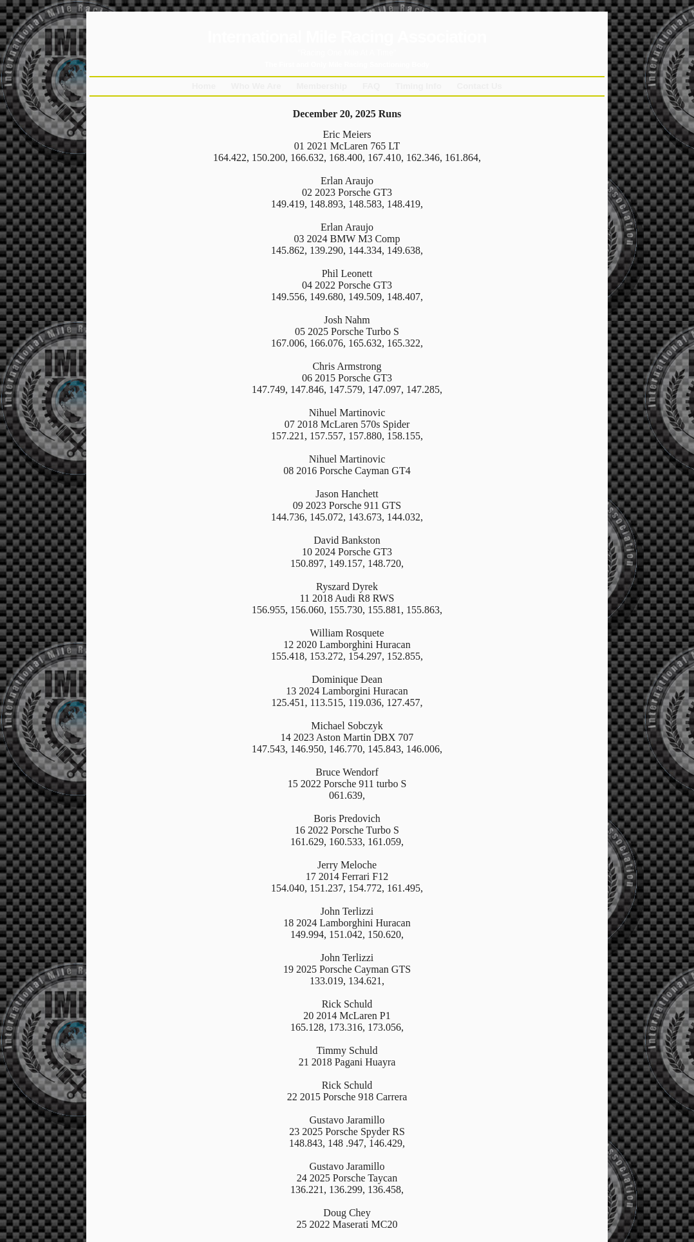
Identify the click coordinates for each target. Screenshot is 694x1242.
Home (204, 86)
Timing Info (418, 86)
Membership (321, 86)
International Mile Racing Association (346, 36)
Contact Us (480, 86)
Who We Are (256, 86)
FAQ (371, 86)
